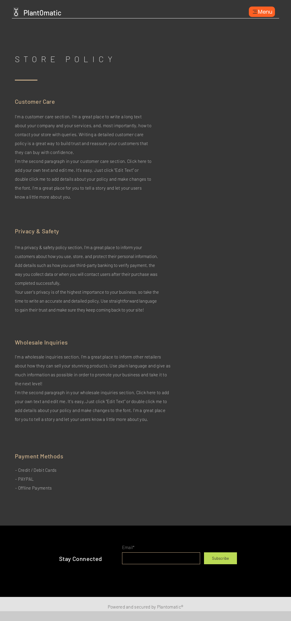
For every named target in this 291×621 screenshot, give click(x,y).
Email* (128, 547)
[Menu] (262, 12)
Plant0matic (42, 12)
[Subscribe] (220, 558)
